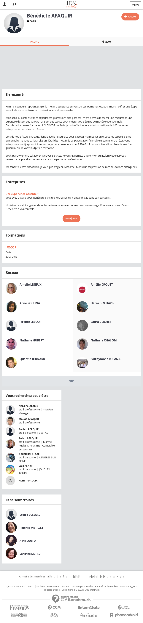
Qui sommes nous (16, 586)
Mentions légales (128, 586)
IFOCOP (11, 247)
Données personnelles (82, 586)
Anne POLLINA (30, 303)
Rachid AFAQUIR (29, 429)
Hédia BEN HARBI (103, 303)
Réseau (106, 41)
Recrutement (53, 586)
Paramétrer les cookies (106, 586)
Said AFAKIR (26, 466)
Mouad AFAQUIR (29, 419)
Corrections (67, 590)
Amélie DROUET (102, 284)
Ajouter (132, 16)
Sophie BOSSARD (30, 514)
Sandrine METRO (30, 553)
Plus (71, 381)
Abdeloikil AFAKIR (29, 454)
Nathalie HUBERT (32, 340)
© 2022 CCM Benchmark (87, 590)
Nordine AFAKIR (28, 406)
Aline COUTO (28, 540)
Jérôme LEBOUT (31, 322)
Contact (30, 586)
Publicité (40, 586)
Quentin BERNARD (32, 359)
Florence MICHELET (31, 527)
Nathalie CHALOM (104, 340)
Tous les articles (51, 590)
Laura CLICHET (101, 322)
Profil (34, 41)
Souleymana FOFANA (105, 359)
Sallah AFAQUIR (28, 438)
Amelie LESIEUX (30, 284)
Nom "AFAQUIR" (29, 480)
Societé (65, 586)
